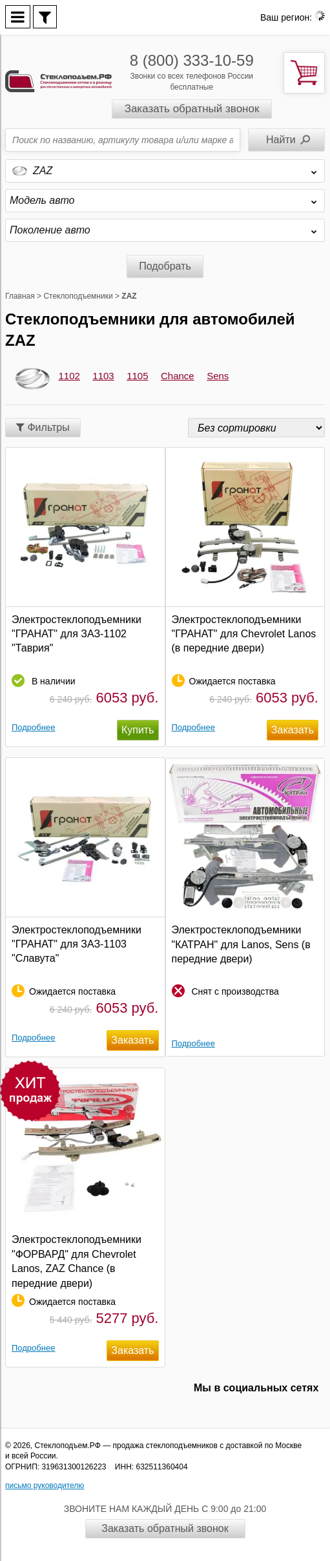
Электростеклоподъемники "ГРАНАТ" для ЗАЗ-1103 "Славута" (76, 944)
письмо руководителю (44, 1485)
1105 (137, 375)
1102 (69, 375)
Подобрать (165, 266)
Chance (177, 375)
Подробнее (33, 727)
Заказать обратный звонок (192, 109)
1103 (103, 375)
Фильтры (43, 427)
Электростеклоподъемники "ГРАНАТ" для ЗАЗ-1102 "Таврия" (76, 634)
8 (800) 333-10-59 (192, 60)
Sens (218, 375)
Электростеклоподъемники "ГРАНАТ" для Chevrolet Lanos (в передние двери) (244, 634)
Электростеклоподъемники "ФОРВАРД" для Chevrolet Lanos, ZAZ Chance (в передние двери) (76, 1261)
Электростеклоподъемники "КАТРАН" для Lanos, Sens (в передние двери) (241, 944)
